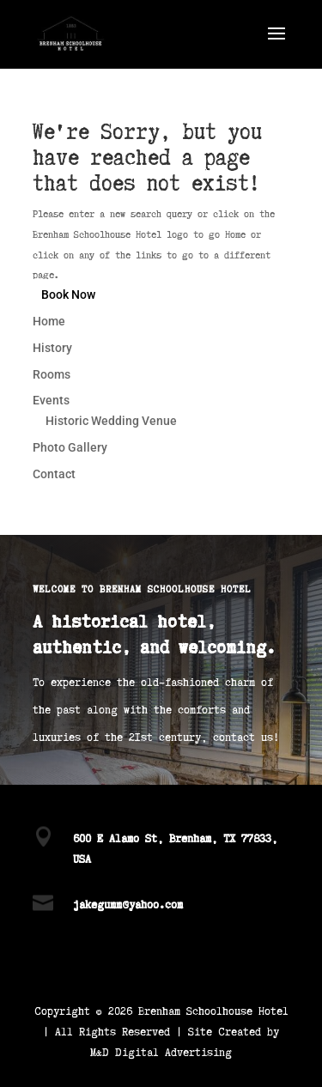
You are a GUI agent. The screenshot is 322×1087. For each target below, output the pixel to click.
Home (49, 321)
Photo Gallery (70, 447)
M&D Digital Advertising (161, 1051)
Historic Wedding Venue (111, 421)
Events (51, 400)
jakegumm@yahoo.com (128, 904)
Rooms (51, 374)
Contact (54, 474)
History (52, 348)
